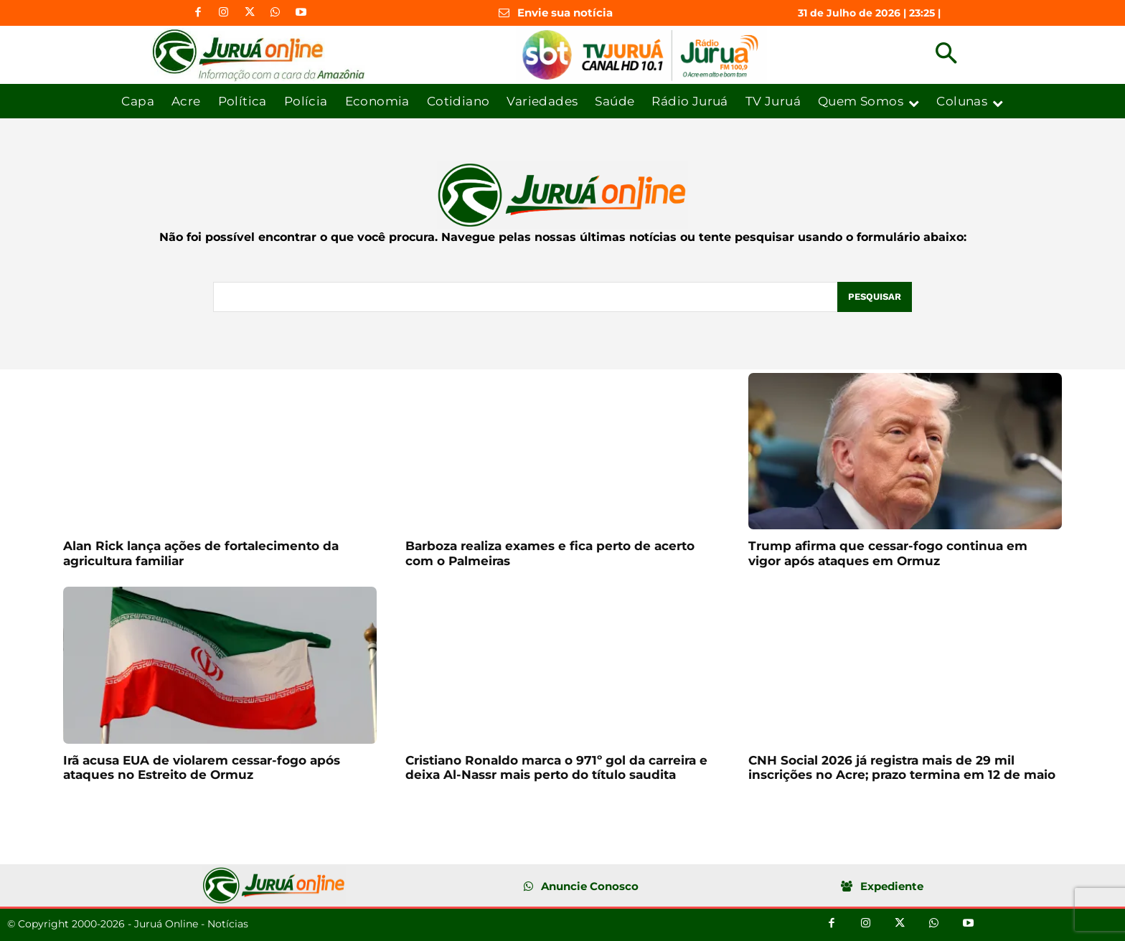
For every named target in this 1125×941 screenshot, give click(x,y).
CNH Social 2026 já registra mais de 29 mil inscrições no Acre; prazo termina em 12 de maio (901, 767)
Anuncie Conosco (590, 886)
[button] (946, 55)
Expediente (891, 886)
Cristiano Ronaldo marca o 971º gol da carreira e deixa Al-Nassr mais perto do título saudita (556, 767)
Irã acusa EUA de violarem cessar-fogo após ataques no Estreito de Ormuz (201, 767)
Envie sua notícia (565, 12)
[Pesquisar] (874, 297)
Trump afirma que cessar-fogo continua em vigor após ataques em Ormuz (887, 553)
